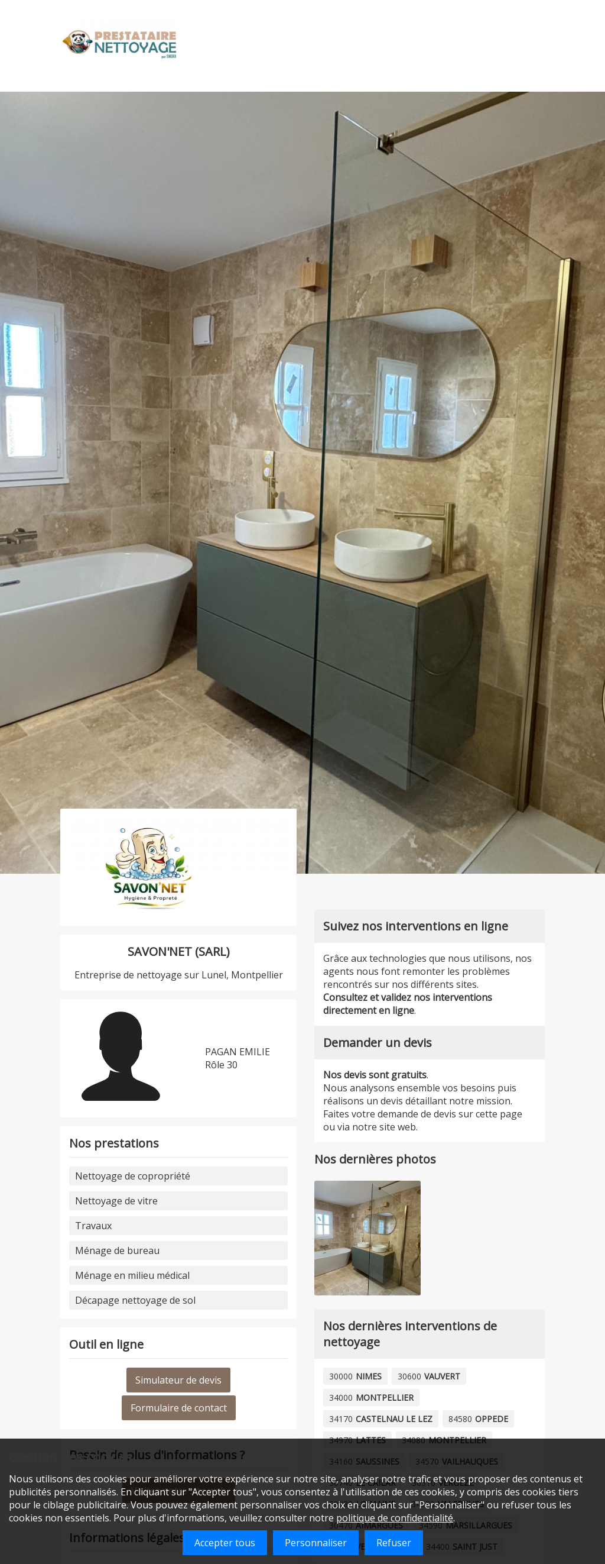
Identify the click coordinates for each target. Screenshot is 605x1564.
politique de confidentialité (394, 1517)
